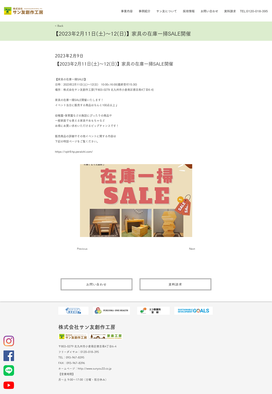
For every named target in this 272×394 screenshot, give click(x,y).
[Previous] (88, 248)
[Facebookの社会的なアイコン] (8, 355)
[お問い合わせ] (96, 284)
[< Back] (66, 25)
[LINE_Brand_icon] (8, 370)
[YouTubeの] (8, 385)
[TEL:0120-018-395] (254, 11)
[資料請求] (175, 284)
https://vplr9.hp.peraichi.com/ (74, 151)
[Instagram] (8, 341)
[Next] (186, 248)
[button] (126, 11)
